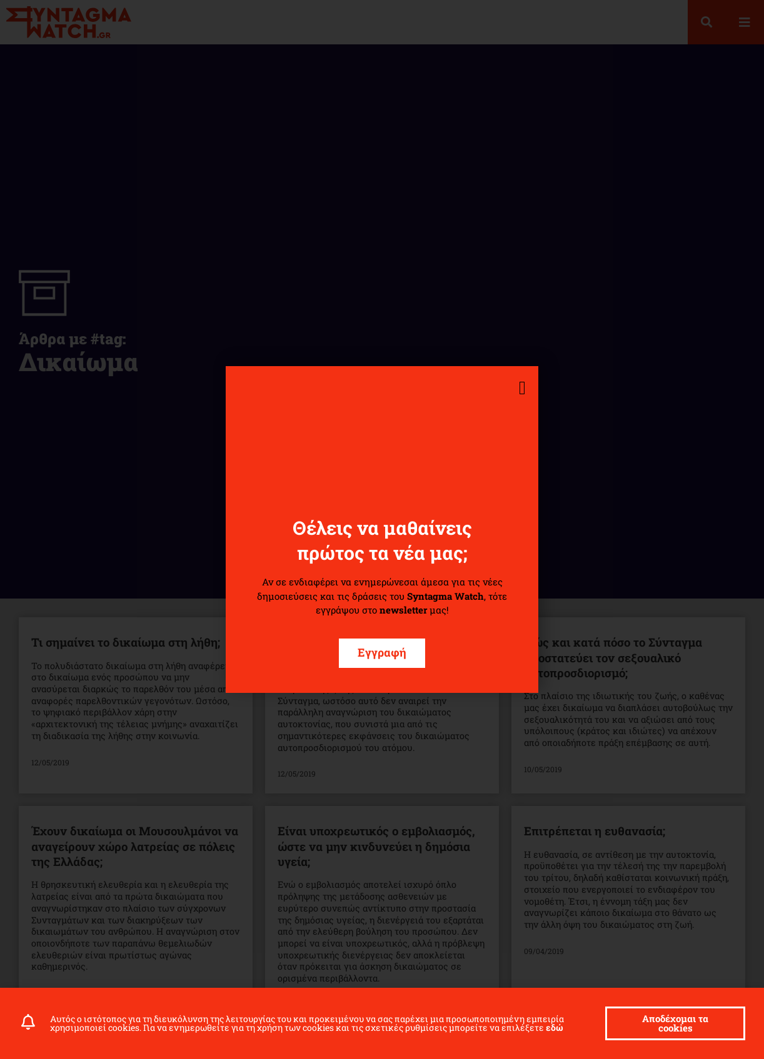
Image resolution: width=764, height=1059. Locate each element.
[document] (382, 529)
